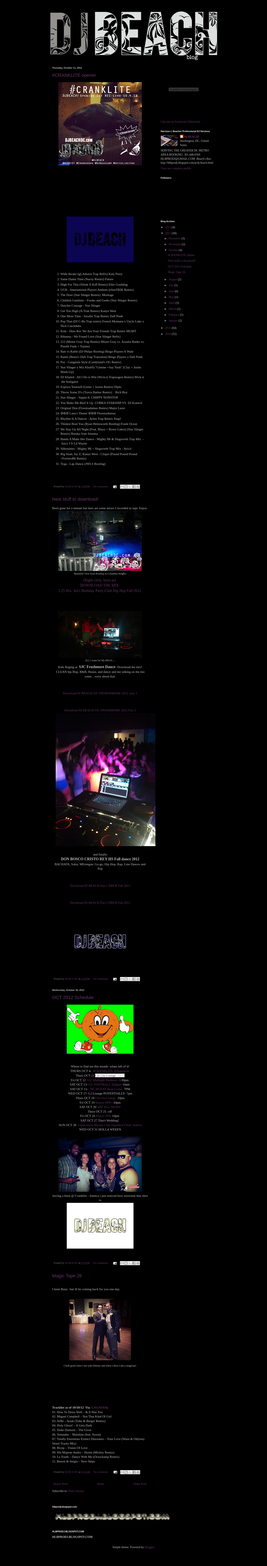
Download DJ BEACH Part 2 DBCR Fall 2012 (100, 902)
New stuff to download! (75, 499)
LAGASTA (99, 1407)
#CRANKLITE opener (74, 75)
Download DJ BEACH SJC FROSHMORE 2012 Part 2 (100, 710)
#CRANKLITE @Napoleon (111, 1071)
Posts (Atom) (76, 1491)
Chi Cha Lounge (106, 1075)
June (172, 291)
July (171, 285)
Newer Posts (60, 1484)
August (173, 279)
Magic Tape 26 (67, 1275)
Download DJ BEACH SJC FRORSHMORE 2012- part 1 (100, 693)
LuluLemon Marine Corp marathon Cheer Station (110, 1125)
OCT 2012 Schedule (73, 997)
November (175, 244)
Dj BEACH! (191, 136)
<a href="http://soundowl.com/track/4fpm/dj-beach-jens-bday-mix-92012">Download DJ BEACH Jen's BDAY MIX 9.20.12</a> (100, 596)
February (174, 314)
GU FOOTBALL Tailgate (105, 1084)
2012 (168, 233)
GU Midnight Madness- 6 (104, 1080)
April (172, 303)
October (174, 250)
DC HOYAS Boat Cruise (106, 1089)
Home (100, 1484)
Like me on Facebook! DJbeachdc (180, 121)
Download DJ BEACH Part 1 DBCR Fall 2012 (100, 885)
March (173, 309)
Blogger (149, 1547)
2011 (168, 327)
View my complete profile (176, 168)
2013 (168, 227)
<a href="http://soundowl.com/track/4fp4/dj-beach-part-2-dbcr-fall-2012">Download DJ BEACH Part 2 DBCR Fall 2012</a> (100, 895)
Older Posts (140, 1484)
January (173, 320)
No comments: (101, 486)
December (175, 238)
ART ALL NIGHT (109, 1107)
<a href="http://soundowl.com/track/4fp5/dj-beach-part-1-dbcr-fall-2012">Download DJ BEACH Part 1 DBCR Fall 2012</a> (100, 878)
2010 (168, 333)
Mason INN (103, 1102)
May (172, 297)
